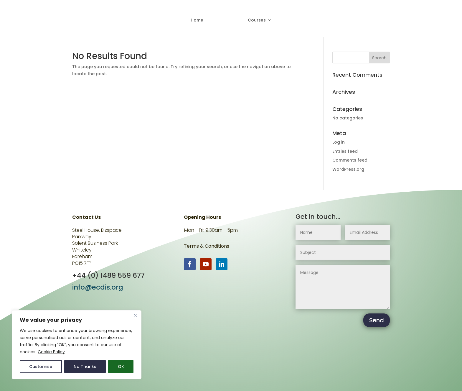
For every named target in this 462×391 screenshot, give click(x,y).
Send (376, 320)
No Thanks (85, 366)
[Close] (135, 315)
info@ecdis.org (97, 287)
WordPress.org (348, 169)
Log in (338, 142)
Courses (255, 18)
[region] (76, 344)
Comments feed (349, 160)
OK (121, 366)
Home (199, 18)
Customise (40, 366)
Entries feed (345, 151)
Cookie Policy (51, 352)
